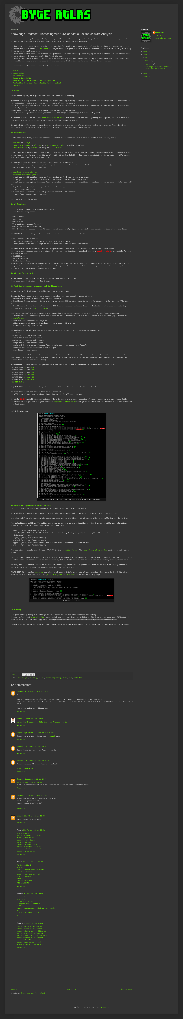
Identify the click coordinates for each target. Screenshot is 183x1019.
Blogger (104, 1007)
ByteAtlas (159, 32)
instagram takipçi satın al (29, 847)
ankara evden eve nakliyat (28, 874)
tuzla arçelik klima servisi (29, 926)
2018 (145, 51)
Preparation (18, 73)
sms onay (20, 867)
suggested (39, 572)
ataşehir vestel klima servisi (30, 944)
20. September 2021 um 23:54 (34, 779)
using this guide (54, 574)
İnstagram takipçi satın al (29, 904)
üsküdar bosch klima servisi (29, 929)
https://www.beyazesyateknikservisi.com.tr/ (36, 908)
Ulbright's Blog (40, 308)
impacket (58, 402)
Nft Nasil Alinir (24, 872)
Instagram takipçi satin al (29, 835)
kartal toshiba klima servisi (30, 933)
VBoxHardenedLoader (21, 145)
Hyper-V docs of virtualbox (95, 550)
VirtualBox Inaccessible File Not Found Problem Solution (42, 722)
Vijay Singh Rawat (25, 733)
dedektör (20, 878)
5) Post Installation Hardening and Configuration (36, 286)
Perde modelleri (24, 865)
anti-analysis (23, 678)
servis (20, 910)
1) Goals (15, 91)
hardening (33, 678)
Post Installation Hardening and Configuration (34, 80)
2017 (145, 55)
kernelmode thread (55, 145)
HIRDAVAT (20, 906)
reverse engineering (53, 678)
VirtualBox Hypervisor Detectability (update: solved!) (38, 83)
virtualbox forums (69, 550)
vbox (70, 678)
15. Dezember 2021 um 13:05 (36, 795)
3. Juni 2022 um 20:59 (33, 923)
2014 (145, 77)
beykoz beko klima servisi (28, 940)
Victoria (20, 747)
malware (41, 678)
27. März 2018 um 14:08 (32, 719)
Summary (16, 85)
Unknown (20, 691)
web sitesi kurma (24, 881)
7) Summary (16, 610)
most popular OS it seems (53, 118)
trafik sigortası (24, 876)
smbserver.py (70, 402)
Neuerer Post (16, 989)
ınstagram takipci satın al (29, 849)
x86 (25, 367)
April (148, 61)
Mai (147, 58)
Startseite (71, 989)
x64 (32, 367)
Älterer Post (126, 989)
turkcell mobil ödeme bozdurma (30, 869)
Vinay (19, 719)
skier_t (27, 143)
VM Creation (45, 49)
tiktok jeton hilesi (26, 838)
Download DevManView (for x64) (26, 175)
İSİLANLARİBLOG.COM (24, 901)
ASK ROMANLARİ (23, 883)
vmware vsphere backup (26, 768)
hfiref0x (37, 145)
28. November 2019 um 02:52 (37, 747)
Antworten (21, 711)
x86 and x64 (29, 374)
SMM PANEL (21, 899)
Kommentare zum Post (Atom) (33, 993)
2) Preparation (18, 133)
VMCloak (16, 143)
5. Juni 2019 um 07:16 (44, 733)
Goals (15, 71)
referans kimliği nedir (27, 844)
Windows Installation (22, 78)
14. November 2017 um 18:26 (36, 691)
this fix (70, 574)
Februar (148, 64)
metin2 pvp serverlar (26, 851)
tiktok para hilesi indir (28, 912)
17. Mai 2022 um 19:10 (33, 862)
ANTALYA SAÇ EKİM (24, 842)
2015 (145, 73)
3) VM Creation (18, 204)
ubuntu (65, 678)
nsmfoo (34, 148)
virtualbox (78, 678)
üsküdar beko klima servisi (29, 942)
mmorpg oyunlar (23, 833)
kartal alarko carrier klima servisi (33, 935)
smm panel (21, 897)
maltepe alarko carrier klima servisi (33, 931)
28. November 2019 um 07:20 (37, 761)
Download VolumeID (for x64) (25, 172)
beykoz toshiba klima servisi (30, 938)
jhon (19, 779)
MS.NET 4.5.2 (18, 382)
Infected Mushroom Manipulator (30, 782)
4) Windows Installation (23, 273)
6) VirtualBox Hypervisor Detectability (31, 506)
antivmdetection (20, 148)
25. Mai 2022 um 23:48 (33, 894)
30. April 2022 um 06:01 (34, 830)
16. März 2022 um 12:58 (34, 816)
